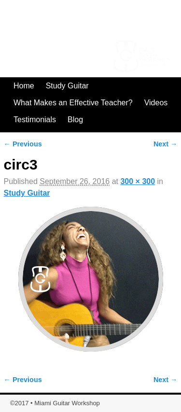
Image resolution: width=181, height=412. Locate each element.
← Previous (23, 144)
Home (24, 86)
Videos (156, 103)
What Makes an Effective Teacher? (73, 103)
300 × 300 (137, 181)
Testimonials (35, 119)
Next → (165, 144)
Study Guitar (67, 86)
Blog (75, 119)
